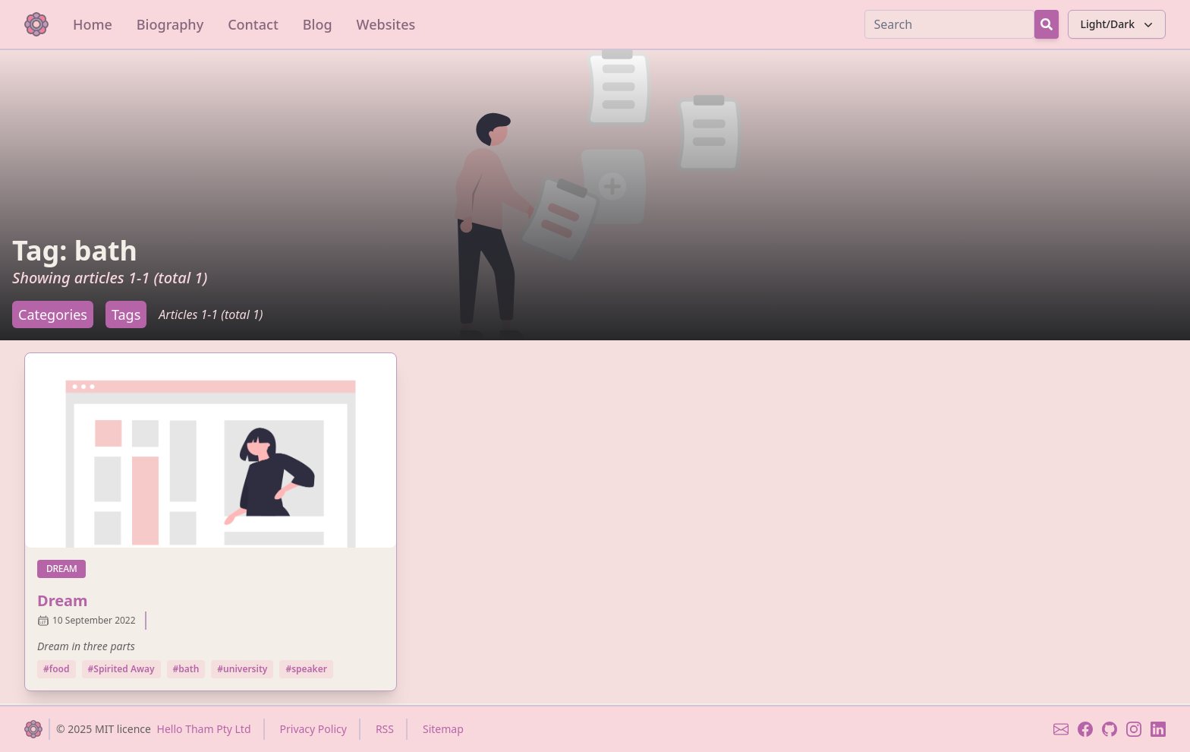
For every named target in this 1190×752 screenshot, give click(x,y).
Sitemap (443, 729)
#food (56, 668)
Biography (170, 24)
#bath (186, 668)
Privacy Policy (313, 729)
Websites (386, 24)
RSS (385, 729)
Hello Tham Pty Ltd (204, 729)
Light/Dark (1118, 24)
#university (242, 668)
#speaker (306, 668)
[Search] (949, 24)
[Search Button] (1046, 24)
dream (66, 568)
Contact (253, 24)
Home (92, 24)
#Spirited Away (121, 668)
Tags (126, 314)
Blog (317, 24)
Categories (52, 314)
